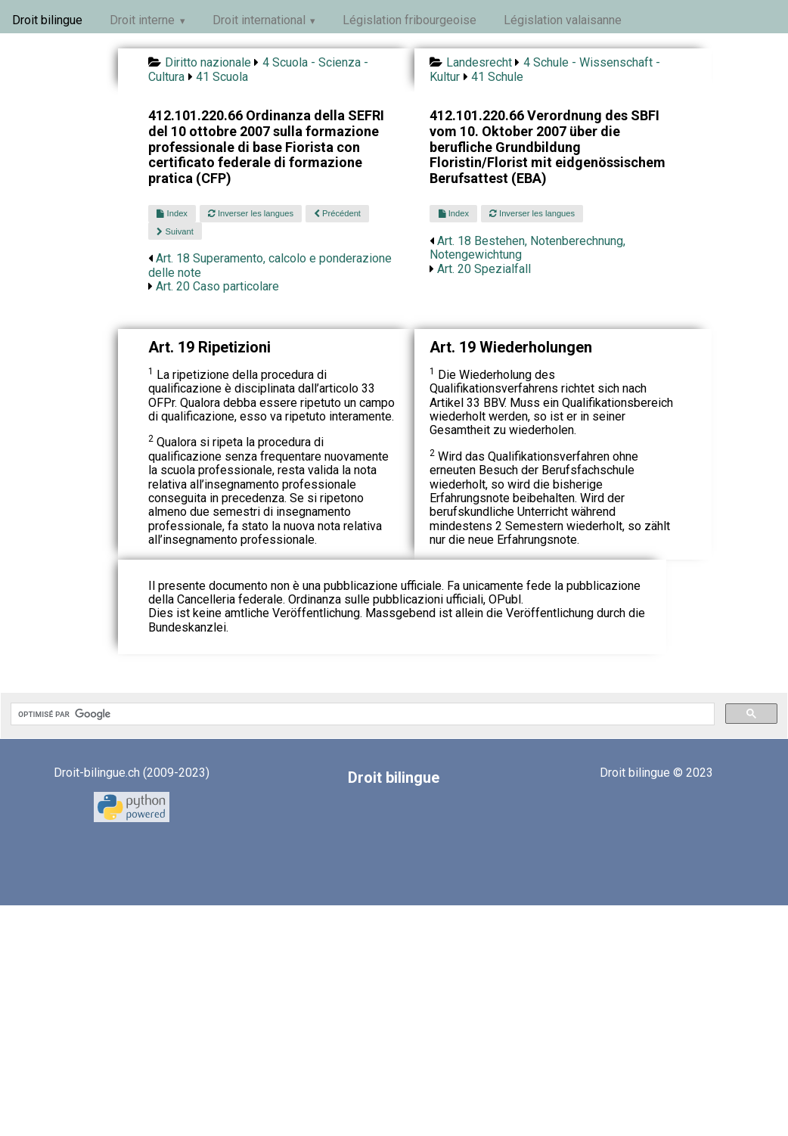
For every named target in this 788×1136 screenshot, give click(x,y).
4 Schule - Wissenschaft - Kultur (544, 69)
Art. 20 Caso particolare (217, 286)
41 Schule (497, 77)
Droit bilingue (47, 20)
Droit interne (142, 20)
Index (172, 213)
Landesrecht (479, 62)
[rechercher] (361, 714)
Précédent (337, 213)
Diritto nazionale (208, 62)
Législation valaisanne (563, 20)
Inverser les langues (250, 213)
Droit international (259, 20)
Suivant (175, 231)
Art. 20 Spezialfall (484, 269)
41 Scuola (222, 77)
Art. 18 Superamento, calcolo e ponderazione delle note (270, 265)
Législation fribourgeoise (409, 20)
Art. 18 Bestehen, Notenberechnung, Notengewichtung (527, 248)
